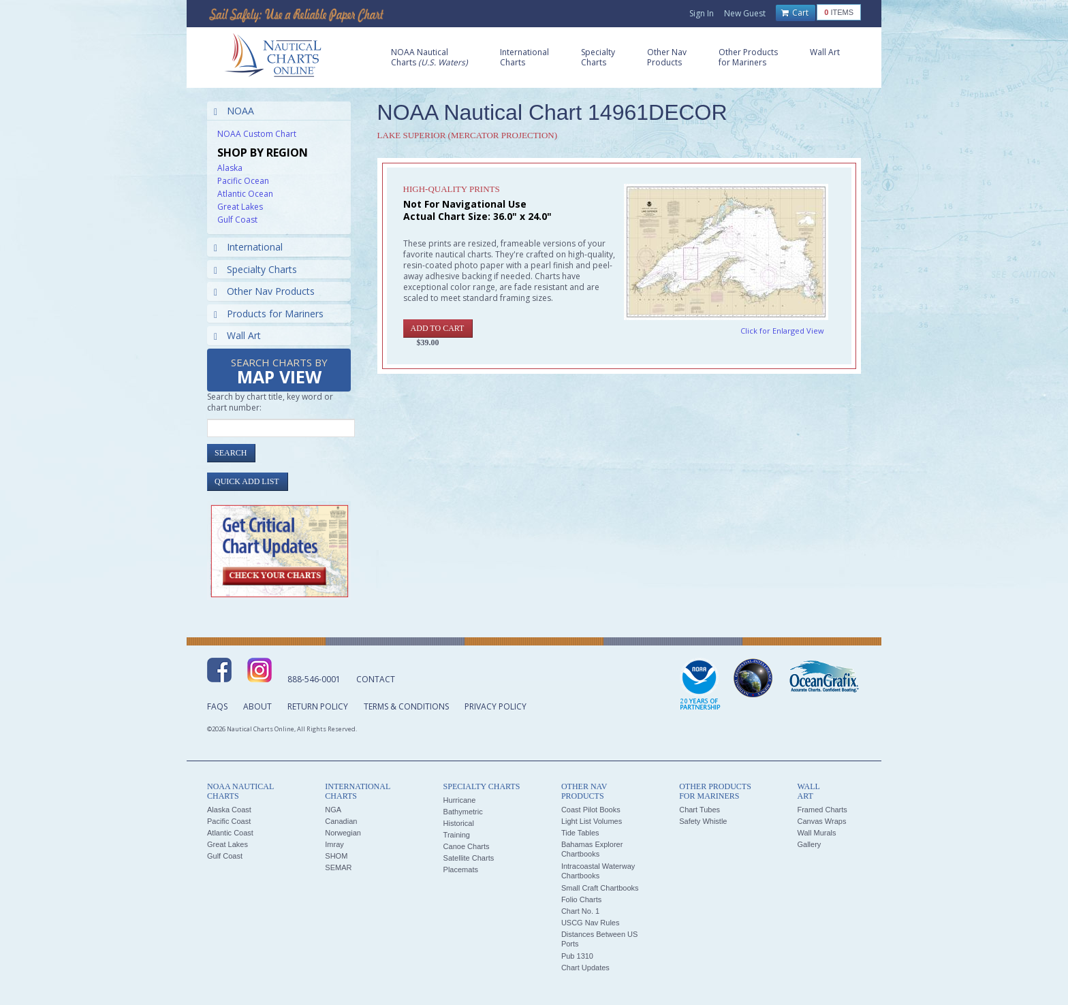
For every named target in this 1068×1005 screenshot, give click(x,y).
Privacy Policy (496, 706)
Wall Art (237, 335)
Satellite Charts (468, 858)
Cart (794, 13)
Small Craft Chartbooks (600, 888)
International (248, 246)
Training (456, 835)
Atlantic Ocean (245, 194)
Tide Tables (580, 833)
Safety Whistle (703, 821)
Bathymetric (463, 812)
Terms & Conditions (406, 706)
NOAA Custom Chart (256, 134)
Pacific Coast (229, 821)
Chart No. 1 (580, 911)
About (257, 706)
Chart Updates (585, 967)
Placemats (460, 869)
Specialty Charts (255, 269)
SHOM (336, 856)
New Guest (745, 13)
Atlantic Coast (230, 833)
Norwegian (343, 833)
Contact (375, 679)
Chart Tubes (699, 809)
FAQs (217, 706)
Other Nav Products (264, 291)
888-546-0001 (314, 679)
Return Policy (317, 706)
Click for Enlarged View (782, 330)
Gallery (809, 844)
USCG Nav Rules (590, 923)
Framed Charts (822, 809)
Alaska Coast (229, 809)
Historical (458, 823)
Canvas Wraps (821, 821)
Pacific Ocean (243, 181)
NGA (333, 809)
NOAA (234, 110)
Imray (334, 844)
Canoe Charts (466, 846)
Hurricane (459, 800)
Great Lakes (240, 206)
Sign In (701, 13)
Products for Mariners (269, 313)
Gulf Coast (237, 219)
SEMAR (338, 867)
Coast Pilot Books (591, 809)
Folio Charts (581, 899)
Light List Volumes (591, 821)
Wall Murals (816, 833)
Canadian (341, 821)
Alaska (229, 168)
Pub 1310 (577, 956)
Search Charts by (279, 372)
